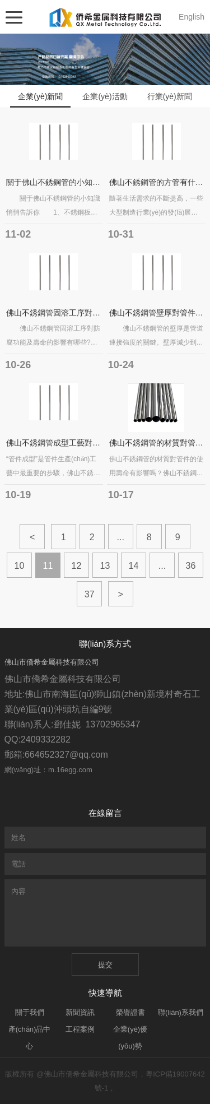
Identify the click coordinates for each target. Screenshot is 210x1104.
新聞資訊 (80, 1012)
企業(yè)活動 (104, 96)
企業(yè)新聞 (40, 96)
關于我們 (29, 1012)
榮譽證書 (130, 1012)
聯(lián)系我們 (180, 1012)
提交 (105, 965)
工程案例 (80, 1029)
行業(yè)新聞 (169, 96)
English (191, 16)
